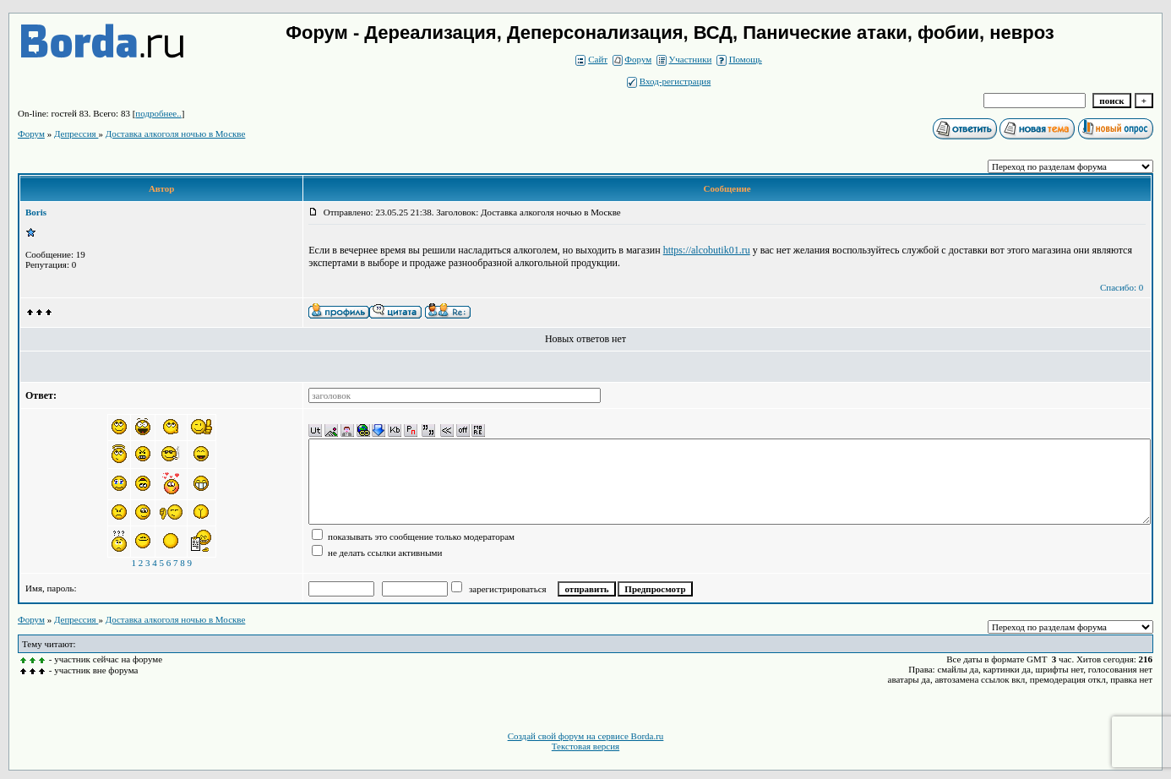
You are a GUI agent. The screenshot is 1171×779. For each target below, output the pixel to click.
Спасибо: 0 (1121, 287)
